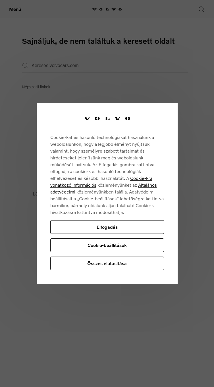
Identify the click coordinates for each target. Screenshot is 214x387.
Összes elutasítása (107, 263)
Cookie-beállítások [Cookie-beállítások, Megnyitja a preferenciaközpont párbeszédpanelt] (107, 245)
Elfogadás (107, 227)
